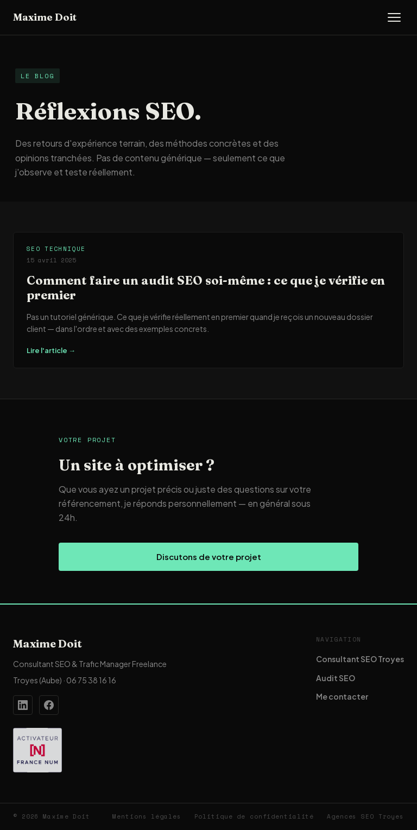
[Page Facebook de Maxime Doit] (49, 705)
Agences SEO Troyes (365, 816)
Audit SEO (335, 678)
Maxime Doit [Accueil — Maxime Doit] (45, 17)
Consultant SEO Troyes (360, 659)
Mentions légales (146, 816)
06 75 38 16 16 (91, 680)
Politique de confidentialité (254, 816)
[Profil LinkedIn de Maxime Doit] (23, 705)
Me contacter (342, 696)
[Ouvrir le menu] (394, 17)
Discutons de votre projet (208, 556)
